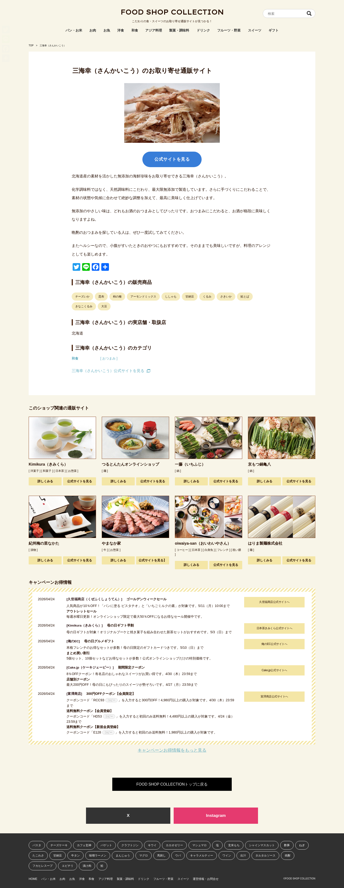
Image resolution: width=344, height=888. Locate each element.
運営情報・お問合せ (230, 878)
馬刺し (161, 855)
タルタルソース (265, 855)
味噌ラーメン (97, 855)
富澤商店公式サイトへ (274, 696)
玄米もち (234, 845)
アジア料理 (153, 30)
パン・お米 (73, 30)
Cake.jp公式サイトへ (273, 669)
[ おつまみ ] (109, 358)
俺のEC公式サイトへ (274, 643)
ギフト (274, 30)
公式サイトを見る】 (153, 560)
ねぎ (302, 845)
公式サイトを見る (172, 159)
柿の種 (117, 296)
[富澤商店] (75, 693)
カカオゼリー (174, 845)
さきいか (226, 296)
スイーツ (254, 30)
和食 (134, 30)
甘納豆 (189, 296)
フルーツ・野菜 (229, 30)
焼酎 (287, 855)
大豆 (104, 306)
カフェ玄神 (84, 845)
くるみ (207, 296)
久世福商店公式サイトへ (274, 602)
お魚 (106, 30)
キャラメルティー (201, 855)
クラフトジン (130, 845)
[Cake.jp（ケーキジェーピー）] (91, 667)
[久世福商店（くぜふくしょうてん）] (95, 599)
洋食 (120, 30)
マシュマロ (199, 845)
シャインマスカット (262, 845)
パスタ (36, 845)
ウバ (178, 855)
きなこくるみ (83, 306)
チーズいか (82, 296)
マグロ (143, 855)
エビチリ (67, 865)
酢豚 (287, 845)
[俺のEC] (74, 641)
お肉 (92, 30)
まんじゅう (123, 855)
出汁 (243, 855)
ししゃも (171, 296)
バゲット (106, 845)
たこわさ (38, 855)
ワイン (226, 855)
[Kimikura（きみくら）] (86, 625)
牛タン (75, 855)
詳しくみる (45, 481)
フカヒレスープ (42, 865)
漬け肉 (87, 865)
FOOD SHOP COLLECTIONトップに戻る (172, 784)
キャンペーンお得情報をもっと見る (172, 749)
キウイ (152, 845)
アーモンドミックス (143, 296)
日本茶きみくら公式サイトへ (274, 628)
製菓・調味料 (179, 30)
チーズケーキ (59, 845)
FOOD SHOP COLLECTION (172, 13)
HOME (33, 878)
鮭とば (245, 296)
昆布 (101, 296)
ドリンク (203, 30)
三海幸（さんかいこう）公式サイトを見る (108, 371)
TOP (31, 45)
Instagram (216, 815)
